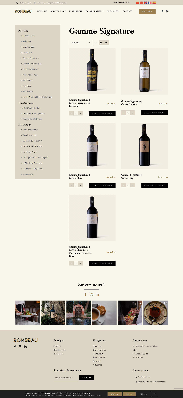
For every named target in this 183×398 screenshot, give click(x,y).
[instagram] (91, 294)
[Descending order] (95, 42)
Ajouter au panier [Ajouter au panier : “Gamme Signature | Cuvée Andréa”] (154, 113)
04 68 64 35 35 (26, 3)
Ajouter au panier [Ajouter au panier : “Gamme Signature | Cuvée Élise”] (102, 185)
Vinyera (46, 395)
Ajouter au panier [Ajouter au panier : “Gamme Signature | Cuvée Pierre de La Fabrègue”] (102, 113)
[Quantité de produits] (76, 113)
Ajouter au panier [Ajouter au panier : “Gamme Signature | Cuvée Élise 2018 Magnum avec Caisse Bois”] (102, 263)
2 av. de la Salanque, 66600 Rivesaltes (52, 3)
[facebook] (85, 294)
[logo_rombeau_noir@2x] (23, 11)
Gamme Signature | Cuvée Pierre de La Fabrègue (79, 103)
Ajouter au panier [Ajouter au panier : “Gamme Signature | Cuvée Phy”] (154, 185)
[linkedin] (97, 294)
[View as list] (106, 42)
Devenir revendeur (121, 2)
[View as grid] (101, 42)
